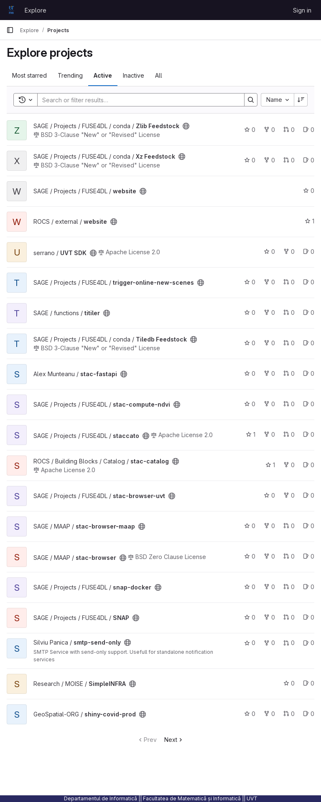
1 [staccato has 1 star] (250, 434)
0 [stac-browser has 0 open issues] (308, 556)
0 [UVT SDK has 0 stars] (269, 251)
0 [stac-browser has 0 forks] (269, 556)
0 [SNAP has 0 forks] (269, 617)
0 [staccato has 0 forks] (269, 434)
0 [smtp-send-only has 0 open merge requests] (289, 642)
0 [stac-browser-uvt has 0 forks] (289, 495)
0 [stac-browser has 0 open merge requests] (289, 556)
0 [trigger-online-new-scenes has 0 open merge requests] (289, 282)
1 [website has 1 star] (309, 221)
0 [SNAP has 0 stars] (249, 617)
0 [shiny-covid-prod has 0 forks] (269, 713)
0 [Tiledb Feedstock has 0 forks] (269, 343)
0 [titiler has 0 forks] (269, 312)
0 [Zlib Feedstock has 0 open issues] (308, 129)
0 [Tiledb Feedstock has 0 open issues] (308, 343)
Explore (35, 10)
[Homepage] (11, 10)
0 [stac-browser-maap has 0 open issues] (308, 525)
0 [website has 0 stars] (308, 190)
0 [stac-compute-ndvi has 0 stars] (249, 403)
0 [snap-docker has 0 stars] (249, 586)
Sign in (302, 10)
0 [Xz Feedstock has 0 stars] (249, 160)
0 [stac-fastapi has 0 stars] (249, 373)
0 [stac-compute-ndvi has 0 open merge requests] (289, 403)
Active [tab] (103, 75)
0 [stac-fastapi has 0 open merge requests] (289, 373)
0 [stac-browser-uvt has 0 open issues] (308, 495)
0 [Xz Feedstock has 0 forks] (269, 160)
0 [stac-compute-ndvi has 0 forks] (269, 403)
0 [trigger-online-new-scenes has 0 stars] (249, 282)
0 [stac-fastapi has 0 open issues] (308, 373)
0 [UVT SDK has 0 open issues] (308, 251)
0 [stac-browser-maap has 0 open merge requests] (289, 525)
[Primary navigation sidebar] (10, 30)
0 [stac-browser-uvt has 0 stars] (269, 495)
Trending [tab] (70, 75)
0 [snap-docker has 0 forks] (269, 586)
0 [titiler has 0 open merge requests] (289, 312)
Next (174, 739)
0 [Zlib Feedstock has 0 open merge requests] (289, 129)
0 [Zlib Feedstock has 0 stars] (249, 129)
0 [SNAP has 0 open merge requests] (289, 617)
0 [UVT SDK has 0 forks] (289, 251)
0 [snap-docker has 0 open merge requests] (289, 586)
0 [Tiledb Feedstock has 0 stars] (249, 343)
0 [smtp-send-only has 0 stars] (249, 642)
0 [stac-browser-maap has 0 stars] (249, 525)
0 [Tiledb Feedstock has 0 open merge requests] (289, 343)
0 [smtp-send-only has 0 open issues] (308, 642)
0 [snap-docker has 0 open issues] (308, 586)
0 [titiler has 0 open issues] (308, 312)
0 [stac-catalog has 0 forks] (289, 464)
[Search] (136, 100)
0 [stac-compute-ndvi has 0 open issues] (308, 403)
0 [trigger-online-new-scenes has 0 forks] (269, 282)
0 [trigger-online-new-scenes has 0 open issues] (308, 282)
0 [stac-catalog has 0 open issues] (308, 464)
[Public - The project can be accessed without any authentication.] (186, 126)
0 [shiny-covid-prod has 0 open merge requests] (289, 713)
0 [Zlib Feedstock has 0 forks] (269, 129)
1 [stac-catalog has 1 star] (270, 464)
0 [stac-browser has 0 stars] (249, 556)
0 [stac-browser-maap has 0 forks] (269, 525)
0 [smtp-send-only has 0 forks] (269, 642)
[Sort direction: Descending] (301, 99)
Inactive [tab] (133, 75)
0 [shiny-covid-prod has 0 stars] (249, 713)
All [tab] (158, 75)
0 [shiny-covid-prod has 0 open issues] (308, 713)
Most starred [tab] (29, 75)
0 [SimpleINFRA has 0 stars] (289, 683)
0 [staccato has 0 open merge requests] (289, 434)
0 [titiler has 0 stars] (249, 312)
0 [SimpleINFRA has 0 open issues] (308, 683)
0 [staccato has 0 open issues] (308, 434)
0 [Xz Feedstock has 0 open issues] (308, 160)
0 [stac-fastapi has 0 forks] (269, 373)
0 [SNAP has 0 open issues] (308, 617)
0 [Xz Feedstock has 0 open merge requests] (289, 160)
